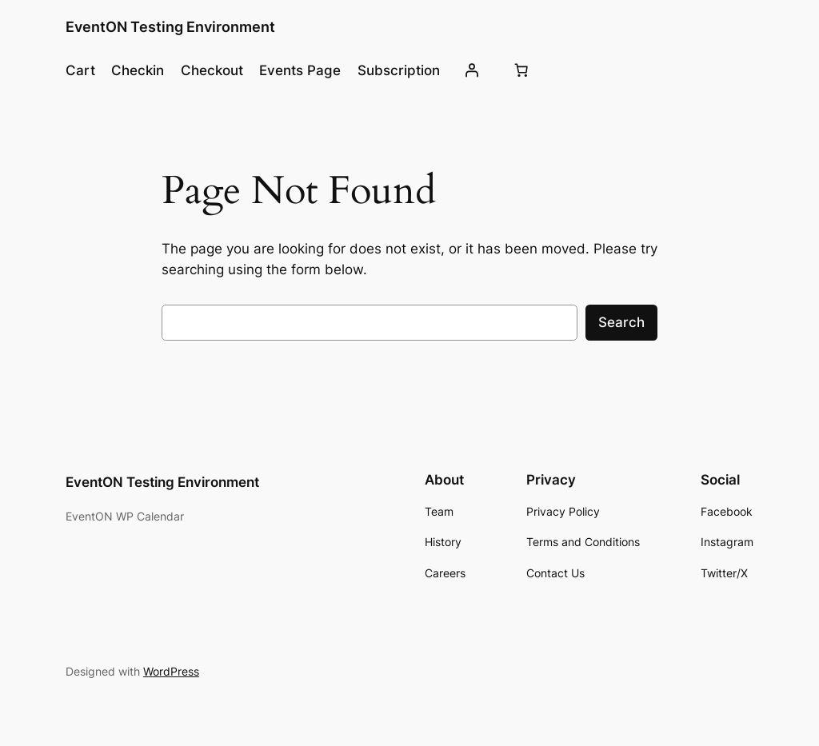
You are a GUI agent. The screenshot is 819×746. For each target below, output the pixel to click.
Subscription (399, 70)
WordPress (171, 671)
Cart (80, 70)
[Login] (472, 70)
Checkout (212, 70)
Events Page (300, 70)
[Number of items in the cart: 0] (520, 70)
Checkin (137, 70)
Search (621, 322)
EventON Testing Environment (170, 26)
